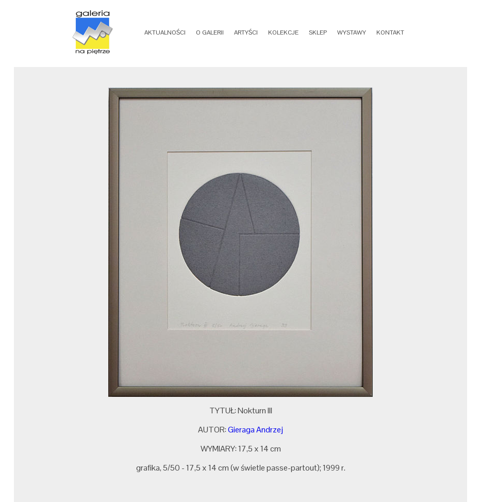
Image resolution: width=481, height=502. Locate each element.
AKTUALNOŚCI (165, 32)
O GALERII (210, 32)
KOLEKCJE (283, 32)
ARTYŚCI (246, 32)
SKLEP (318, 32)
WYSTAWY (351, 32)
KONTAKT (390, 32)
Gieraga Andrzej (255, 429)
